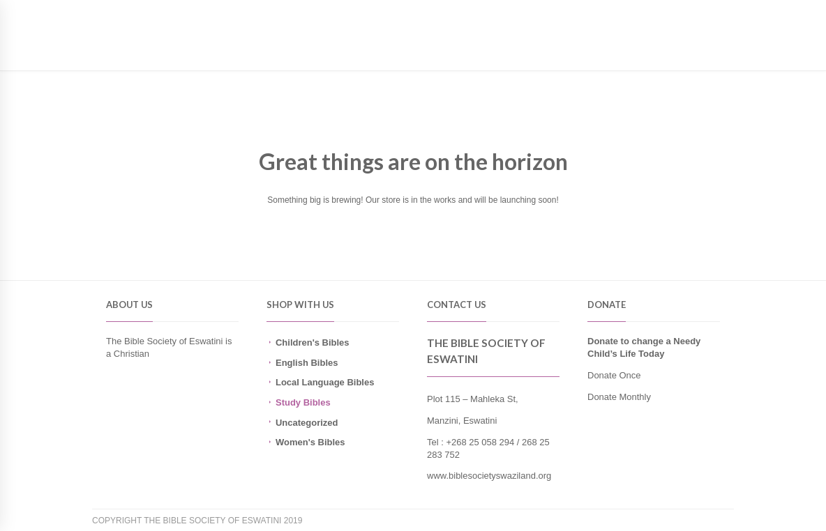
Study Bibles (303, 402)
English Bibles (307, 362)
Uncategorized (307, 422)
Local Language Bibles (325, 382)
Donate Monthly (619, 397)
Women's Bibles (310, 442)
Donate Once (614, 375)
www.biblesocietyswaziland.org (489, 475)
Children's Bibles (313, 342)
